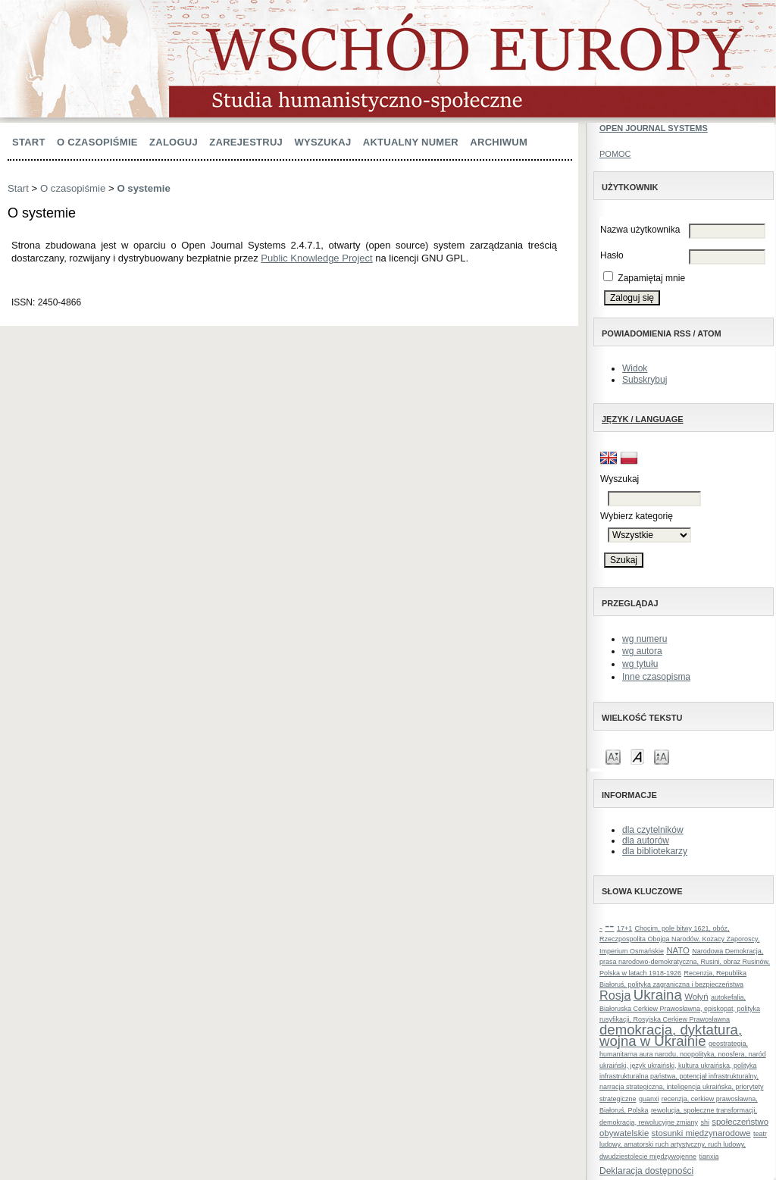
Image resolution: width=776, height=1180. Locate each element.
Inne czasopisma (656, 676)
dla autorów (645, 840)
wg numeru (644, 639)
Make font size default (637, 756)
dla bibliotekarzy (654, 851)
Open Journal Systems (653, 128)
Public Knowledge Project (316, 258)
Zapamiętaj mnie (651, 278)
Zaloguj (173, 142)
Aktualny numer (410, 142)
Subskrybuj (644, 379)
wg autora (642, 651)
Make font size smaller (613, 756)
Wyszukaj (322, 142)
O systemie (143, 188)
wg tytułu (640, 664)
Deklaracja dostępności (646, 1171)
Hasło (612, 255)
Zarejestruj (246, 142)
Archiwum (498, 142)
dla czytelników (653, 830)
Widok (634, 368)
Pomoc (615, 153)
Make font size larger (661, 756)
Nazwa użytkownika (640, 229)
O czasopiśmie (97, 142)
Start (28, 142)
